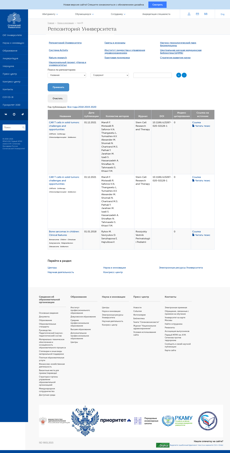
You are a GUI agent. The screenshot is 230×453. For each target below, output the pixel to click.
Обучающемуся (85, 15)
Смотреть (157, 5)
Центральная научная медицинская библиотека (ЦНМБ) (182, 52)
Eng (222, 15)
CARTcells (53, 135)
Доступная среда (50, 398)
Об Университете (12, 36)
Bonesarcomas (55, 240)
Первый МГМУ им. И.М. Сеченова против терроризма (176, 338)
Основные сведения (51, 314)
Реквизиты (171, 328)
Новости (139, 308)
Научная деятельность (62, 273)
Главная (52, 24)
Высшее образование (83, 330)
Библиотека (140, 319)
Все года (74, 108)
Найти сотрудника (174, 325)
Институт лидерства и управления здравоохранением (126, 52)
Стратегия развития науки (176, 58)
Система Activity (59, 51)
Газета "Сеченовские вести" (148, 323)
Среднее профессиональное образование (82, 324)
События (139, 312)
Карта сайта (171, 351)
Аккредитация (10, 60)
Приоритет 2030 (11, 106)
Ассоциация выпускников (178, 332)
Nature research (59, 58)
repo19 (81, 24)
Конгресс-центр (11, 83)
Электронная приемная (177, 308)
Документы (47, 317)
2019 (88, 108)
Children (65, 240)
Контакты (8, 91)
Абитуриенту (51, 15)
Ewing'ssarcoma (55, 244)
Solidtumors (73, 138)
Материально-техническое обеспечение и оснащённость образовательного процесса (54, 345)
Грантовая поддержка (118, 58)
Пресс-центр (10, 75)
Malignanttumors (68, 244)
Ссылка (198, 123)
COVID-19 (8, 98)
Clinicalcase (73, 240)
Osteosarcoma (55, 247)
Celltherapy (62, 135)
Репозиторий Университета (66, 43)
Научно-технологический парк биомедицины (179, 45)
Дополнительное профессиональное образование (82, 337)
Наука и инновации (13, 44)
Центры (53, 268)
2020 (95, 108)
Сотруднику (118, 15)
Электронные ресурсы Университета (182, 268)
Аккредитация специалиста (157, 15)
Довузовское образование (85, 317)
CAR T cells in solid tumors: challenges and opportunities (65, 127)
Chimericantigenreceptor (59, 138)
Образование (10, 52)
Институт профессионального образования (82, 311)
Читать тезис (203, 127)
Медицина (8, 67)
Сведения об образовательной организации (52, 300)
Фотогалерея (141, 316)
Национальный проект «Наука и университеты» (69, 65)
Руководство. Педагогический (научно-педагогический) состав (54, 334)
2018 (82, 108)
